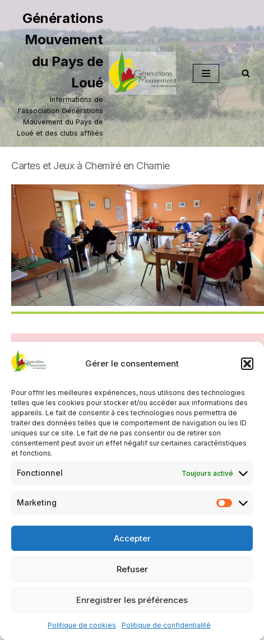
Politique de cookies (82, 625)
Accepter (132, 538)
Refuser (132, 569)
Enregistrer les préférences (132, 600)
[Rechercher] (246, 73)
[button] (247, 363)
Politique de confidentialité (166, 625)
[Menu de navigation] (206, 73)
